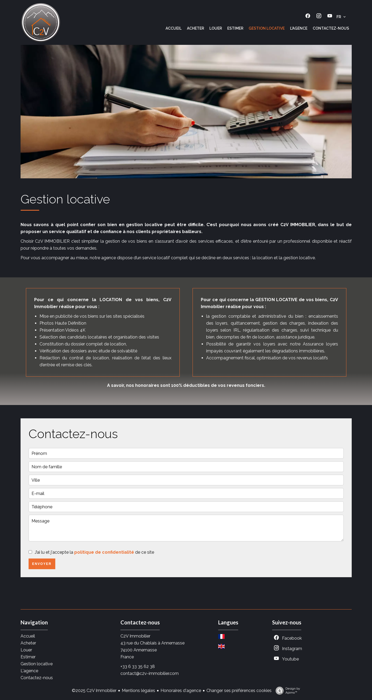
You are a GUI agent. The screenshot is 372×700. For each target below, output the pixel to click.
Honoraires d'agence (180, 690)
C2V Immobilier (135, 636)
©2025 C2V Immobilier (94, 690)
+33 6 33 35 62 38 (137, 666)
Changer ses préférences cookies (239, 690)
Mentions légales (138, 690)
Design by (286, 691)
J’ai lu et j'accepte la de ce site (94, 552)
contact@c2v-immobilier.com (149, 673)
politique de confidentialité (104, 552)
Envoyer (42, 564)
